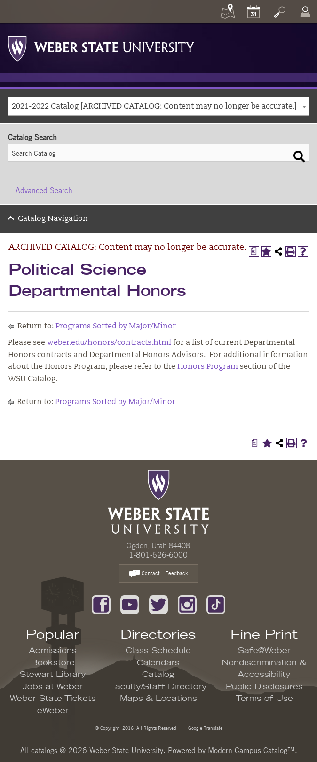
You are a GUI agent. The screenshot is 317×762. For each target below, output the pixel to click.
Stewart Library (53, 674)
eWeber (53, 711)
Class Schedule (158, 650)
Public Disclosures (264, 687)
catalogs (44, 750)
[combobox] (158, 106)
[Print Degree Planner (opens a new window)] (254, 251)
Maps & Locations (158, 698)
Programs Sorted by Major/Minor (115, 326)
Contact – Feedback (158, 573)
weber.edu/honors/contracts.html (109, 343)
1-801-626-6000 (158, 555)
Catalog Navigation (53, 219)
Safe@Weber (264, 650)
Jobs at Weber (53, 687)
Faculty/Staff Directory (158, 687)
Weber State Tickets (53, 698)
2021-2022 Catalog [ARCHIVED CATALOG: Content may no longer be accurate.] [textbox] (154, 106)
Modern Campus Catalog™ (251, 750)
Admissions (53, 650)
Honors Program (207, 367)
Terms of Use (264, 698)
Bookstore (53, 663)
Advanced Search (44, 190)
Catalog (158, 674)
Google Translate (204, 727)
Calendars (158, 663)
